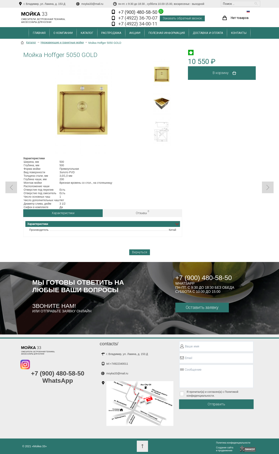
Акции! (134, 33)
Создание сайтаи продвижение (224, 449)
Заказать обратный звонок (182, 18)
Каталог (87, 33)
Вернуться (139, 252)
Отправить (216, 404)
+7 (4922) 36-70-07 (137, 18)
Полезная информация (166, 33)
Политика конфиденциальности (233, 442)
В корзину (226, 73)
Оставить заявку (202, 307)
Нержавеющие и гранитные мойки (62, 42)
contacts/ (109, 343)
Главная (39, 33)
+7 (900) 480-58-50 (140, 12)
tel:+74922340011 (117, 363)
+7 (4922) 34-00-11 (137, 24)
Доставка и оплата (208, 33)
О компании (63, 33)
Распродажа (111, 33)
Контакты (238, 33)
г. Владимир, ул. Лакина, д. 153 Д (44, 3)
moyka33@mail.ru (92, 3)
